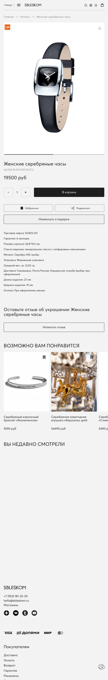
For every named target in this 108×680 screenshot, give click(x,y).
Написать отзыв (54, 327)
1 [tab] (29, 154)
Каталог (25, 16)
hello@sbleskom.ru (16, 600)
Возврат (9, 665)
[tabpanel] (54, 89)
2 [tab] (79, 154)
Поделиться (79, 208)
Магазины (11, 605)
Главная (9, 16)
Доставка (11, 655)
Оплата (9, 660)
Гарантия (10, 670)
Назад (8, 5)
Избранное (28, 208)
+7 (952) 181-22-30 (16, 596)
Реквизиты (11, 676)
